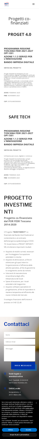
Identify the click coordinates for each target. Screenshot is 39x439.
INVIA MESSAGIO (23, 365)
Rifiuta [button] (10, 430)
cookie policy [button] (29, 408)
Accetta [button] (28, 430)
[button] (36, 403)
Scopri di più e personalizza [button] (19, 435)
